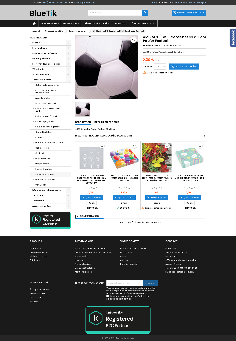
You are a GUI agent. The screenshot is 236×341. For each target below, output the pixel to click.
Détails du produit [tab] (106, 122)
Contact (171, 241)
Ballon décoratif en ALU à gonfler (47, 109)
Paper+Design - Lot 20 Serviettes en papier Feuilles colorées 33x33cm (157, 178)
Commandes (126, 252)
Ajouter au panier (183, 66)
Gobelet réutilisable (45, 179)
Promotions (35, 248)
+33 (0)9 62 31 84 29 (52, 2)
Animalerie (38, 200)
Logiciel (36, 42)
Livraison (79, 260)
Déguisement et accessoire (46, 190)
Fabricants (35, 260)
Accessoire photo (41, 74)
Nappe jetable (42, 163)
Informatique (39, 48)
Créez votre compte (196, 2)
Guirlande (40, 153)
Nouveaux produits (39, 252)
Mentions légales (83, 271)
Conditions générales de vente (90, 248)
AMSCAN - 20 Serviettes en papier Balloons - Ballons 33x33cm (124, 178)
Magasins (34, 301)
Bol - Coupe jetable (44, 121)
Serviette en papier (44, 174)
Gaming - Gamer (41, 58)
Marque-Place (42, 158)
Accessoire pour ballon (46, 103)
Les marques (70, 23)
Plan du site (35, 297)
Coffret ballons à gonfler (47, 85)
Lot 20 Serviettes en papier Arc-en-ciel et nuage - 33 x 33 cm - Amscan (189, 178)
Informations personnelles (133, 248)
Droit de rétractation (85, 267)
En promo (120, 23)
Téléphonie (38, 69)
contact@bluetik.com (84, 2)
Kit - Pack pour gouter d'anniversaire (46, 91)
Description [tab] (83, 122)
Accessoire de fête (41, 79)
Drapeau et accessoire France (50, 142)
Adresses (125, 260)
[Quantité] (158, 66)
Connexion (177, 2)
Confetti (39, 137)
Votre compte (129, 241)
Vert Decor (40, 184)
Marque (168, 45)
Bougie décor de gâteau (47, 126)
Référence (148, 45)
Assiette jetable (43, 98)
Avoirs (123, 256)
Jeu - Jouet (38, 195)
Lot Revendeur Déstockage (46, 63)
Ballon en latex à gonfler (47, 116)
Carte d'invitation (43, 132)
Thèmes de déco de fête (96, 23)
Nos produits (49, 23)
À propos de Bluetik (143, 23)
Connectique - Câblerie (44, 53)
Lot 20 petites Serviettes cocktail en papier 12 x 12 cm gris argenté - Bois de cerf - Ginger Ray (92, 179)
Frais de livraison (83, 264)
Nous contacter (37, 293)
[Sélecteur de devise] (156, 2)
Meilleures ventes (38, 256)
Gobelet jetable (43, 147)
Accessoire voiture (41, 206)
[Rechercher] (118, 13)
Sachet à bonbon (43, 169)
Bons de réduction (129, 264)
